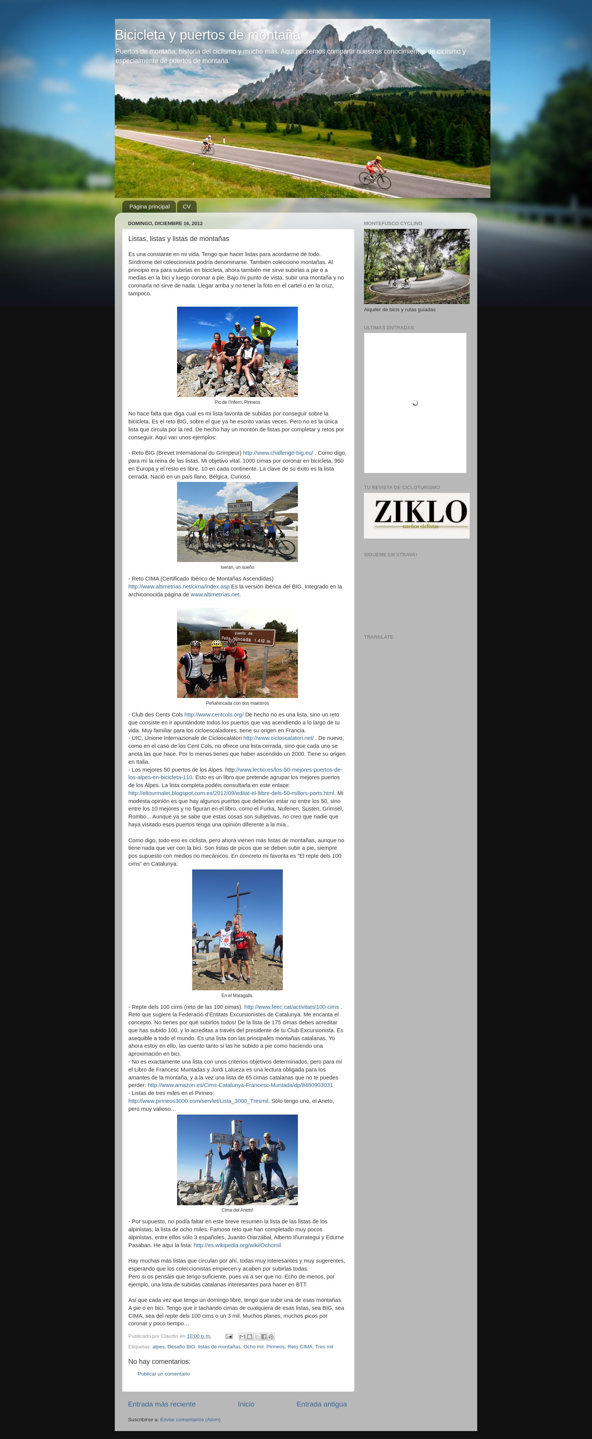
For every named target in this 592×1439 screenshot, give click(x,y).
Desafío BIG (182, 1346)
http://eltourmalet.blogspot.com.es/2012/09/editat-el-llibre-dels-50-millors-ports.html (231, 793)
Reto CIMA (300, 1346)
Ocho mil (254, 1346)
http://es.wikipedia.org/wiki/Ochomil (237, 1245)
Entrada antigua (322, 1404)
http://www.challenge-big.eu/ (278, 453)
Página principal (150, 206)
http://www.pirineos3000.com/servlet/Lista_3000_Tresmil (198, 1101)
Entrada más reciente (162, 1404)
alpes (159, 1346)
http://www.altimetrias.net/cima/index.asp (179, 587)
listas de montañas (219, 1346)
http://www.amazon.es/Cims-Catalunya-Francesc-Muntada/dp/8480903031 (240, 1085)
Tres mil (324, 1346)
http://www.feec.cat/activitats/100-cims (291, 1007)
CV (187, 206)
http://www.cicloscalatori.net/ (278, 738)
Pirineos (276, 1346)
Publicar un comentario (164, 1374)
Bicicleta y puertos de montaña (208, 35)
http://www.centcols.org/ (214, 715)
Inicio (246, 1404)
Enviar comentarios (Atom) (190, 1419)
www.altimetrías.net (215, 594)
